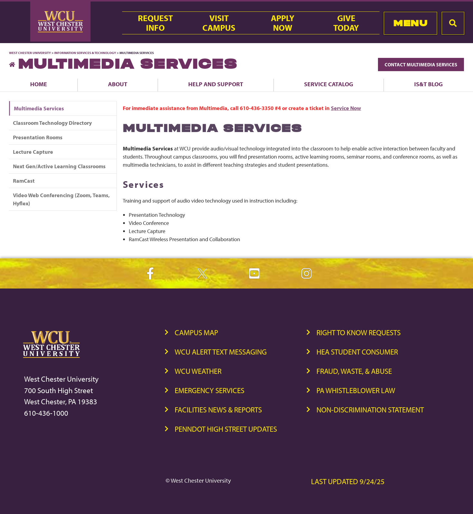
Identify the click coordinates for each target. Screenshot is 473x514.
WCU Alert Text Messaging (221, 351)
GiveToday (346, 23)
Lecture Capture (33, 151)
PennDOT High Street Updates (226, 429)
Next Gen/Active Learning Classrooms (59, 166)
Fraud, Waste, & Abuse (354, 371)
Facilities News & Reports (218, 409)
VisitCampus (218, 23)
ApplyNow (282, 23)
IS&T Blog (428, 84)
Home (38, 84)
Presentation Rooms (37, 137)
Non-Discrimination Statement (370, 409)
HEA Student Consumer (357, 351)
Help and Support (215, 84)
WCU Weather (198, 371)
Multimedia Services (39, 108)
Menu (410, 23)
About (117, 84)
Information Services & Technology (85, 53)
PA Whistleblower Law (355, 390)
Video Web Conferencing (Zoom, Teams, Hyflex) (61, 199)
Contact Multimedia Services (421, 64)
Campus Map (196, 332)
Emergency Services (209, 390)
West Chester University (30, 53)
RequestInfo (155, 23)
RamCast (24, 180)
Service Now (346, 108)
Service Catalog (328, 84)
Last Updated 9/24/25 (348, 481)
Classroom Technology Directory (52, 122)
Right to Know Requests (358, 332)
